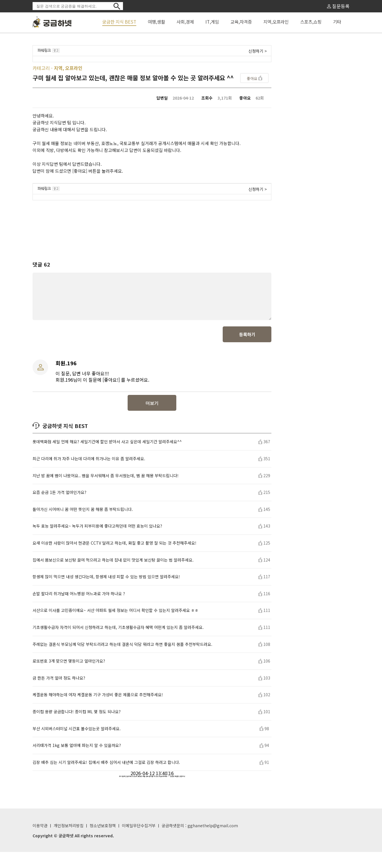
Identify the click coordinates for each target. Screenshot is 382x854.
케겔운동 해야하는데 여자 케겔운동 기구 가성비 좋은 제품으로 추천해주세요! (98, 696)
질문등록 (338, 6)
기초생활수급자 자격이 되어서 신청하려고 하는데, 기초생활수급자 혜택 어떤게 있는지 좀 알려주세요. (118, 629)
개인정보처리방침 (69, 827)
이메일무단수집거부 (139, 827)
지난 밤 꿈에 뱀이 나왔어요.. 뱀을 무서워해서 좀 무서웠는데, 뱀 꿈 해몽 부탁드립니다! (106, 477)
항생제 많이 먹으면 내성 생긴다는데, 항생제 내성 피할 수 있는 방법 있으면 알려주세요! (106, 578)
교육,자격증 (241, 21)
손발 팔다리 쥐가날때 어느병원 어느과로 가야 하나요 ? (79, 595)
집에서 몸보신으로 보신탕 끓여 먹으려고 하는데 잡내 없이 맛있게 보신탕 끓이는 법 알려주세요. (113, 562)
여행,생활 (156, 21)
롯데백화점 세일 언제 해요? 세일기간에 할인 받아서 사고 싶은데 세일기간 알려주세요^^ (107, 443)
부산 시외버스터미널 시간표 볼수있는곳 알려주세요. (77, 730)
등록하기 (247, 336)
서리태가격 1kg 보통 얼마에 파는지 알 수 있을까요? (77, 747)
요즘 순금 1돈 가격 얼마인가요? (59, 494)
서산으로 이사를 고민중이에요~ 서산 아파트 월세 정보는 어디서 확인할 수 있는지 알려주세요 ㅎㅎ (115, 612)
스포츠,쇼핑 (311, 21)
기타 (337, 21)
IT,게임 (212, 21)
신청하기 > (257, 51)
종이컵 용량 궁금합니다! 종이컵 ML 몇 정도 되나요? (77, 713)
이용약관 (40, 827)
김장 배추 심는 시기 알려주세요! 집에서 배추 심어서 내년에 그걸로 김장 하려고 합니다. (106, 764)
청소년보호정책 (103, 827)
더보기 (151, 405)
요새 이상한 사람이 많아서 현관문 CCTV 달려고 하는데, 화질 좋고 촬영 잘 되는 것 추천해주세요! (114, 545)
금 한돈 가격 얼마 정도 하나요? (59, 680)
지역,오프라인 (276, 21)
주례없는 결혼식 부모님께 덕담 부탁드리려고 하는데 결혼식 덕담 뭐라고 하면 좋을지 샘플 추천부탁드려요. (122, 646)
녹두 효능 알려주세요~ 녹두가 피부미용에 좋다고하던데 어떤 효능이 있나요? (97, 528)
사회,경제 (185, 21)
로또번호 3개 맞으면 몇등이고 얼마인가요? (69, 663)
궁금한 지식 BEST (119, 21)
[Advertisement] (152, 225)
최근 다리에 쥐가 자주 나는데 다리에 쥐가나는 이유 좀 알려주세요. (89, 460)
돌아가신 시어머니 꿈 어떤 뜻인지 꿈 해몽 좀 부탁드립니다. (83, 511)
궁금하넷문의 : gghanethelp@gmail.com (200, 827)
